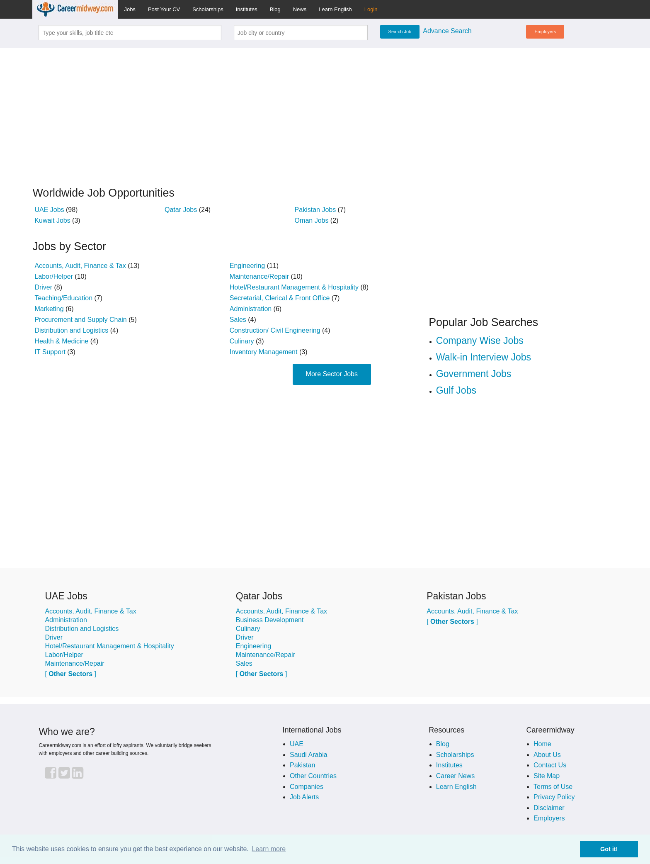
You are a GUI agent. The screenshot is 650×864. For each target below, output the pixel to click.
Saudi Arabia (308, 754)
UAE (296, 743)
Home (542, 743)
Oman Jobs (312, 220)
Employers (545, 31)
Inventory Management (264, 351)
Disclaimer (549, 807)
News (300, 9)
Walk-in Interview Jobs (483, 357)
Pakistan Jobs (315, 209)
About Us (547, 754)
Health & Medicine (61, 341)
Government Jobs (474, 373)
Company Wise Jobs (480, 340)
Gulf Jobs (456, 390)
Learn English (335, 9)
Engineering (247, 265)
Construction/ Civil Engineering (275, 330)
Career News (455, 775)
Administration (251, 308)
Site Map (547, 775)
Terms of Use (553, 786)
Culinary (242, 341)
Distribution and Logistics (71, 330)
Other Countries (313, 775)
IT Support (49, 351)
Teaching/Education (63, 298)
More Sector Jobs (332, 373)
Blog (275, 9)
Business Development (270, 619)
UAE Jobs (49, 209)
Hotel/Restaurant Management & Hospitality (294, 287)
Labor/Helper (53, 276)
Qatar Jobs (181, 209)
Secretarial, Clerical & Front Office (280, 298)
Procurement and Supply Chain (80, 319)
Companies (306, 786)
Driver (43, 287)
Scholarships (207, 9)
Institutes (246, 9)
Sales (238, 319)
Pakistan (302, 765)
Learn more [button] (269, 848)
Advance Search (447, 30)
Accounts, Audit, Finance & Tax (80, 265)
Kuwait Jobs (52, 220)
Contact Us (550, 765)
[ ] (70, 673)
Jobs (129, 9)
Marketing (48, 308)
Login (371, 9)
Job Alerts (304, 797)
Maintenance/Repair (259, 276)
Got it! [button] (609, 849)
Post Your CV (164, 9)
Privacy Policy (554, 797)
